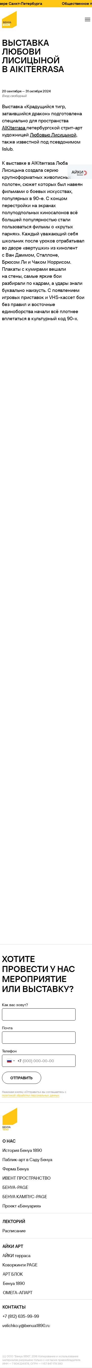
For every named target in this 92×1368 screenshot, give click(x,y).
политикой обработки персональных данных (30, 1095)
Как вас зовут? (15, 1004)
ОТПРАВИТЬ (21, 1077)
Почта (7, 1027)
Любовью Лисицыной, (53, 135)
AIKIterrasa (14, 128)
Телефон (9, 1051)
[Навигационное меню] (87, 19)
